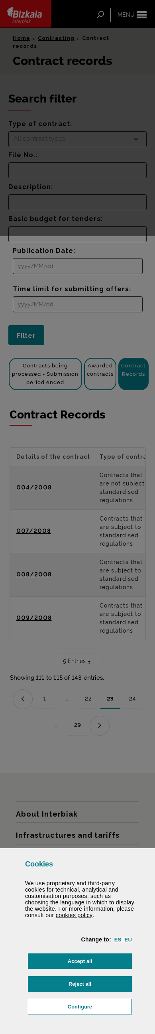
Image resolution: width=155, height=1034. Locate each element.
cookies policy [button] (74, 915)
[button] (118, 939)
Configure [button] (100, 1006)
